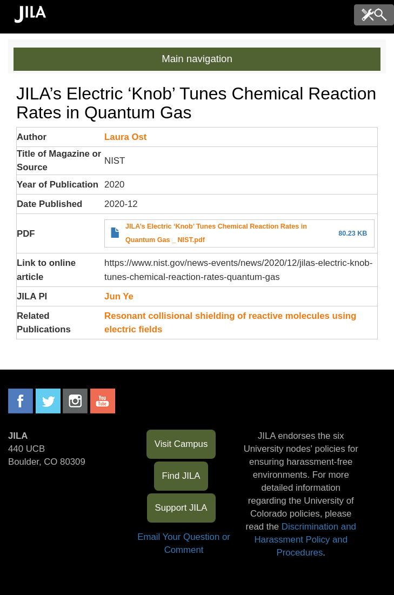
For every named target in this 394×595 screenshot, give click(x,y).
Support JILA (181, 508)
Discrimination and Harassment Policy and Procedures (305, 540)
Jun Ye (118, 296)
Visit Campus (181, 444)
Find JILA (181, 476)
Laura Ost (125, 137)
